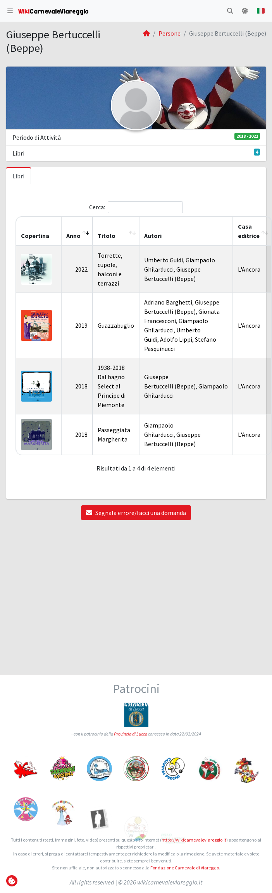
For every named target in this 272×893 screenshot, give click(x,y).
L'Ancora (249, 269)
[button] (10, 11)
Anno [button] (73, 236)
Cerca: (97, 207)
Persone (169, 33)
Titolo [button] (106, 236)
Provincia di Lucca (130, 735)
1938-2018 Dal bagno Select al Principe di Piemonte (112, 386)
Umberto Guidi (163, 260)
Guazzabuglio (116, 325)
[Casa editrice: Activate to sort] (252, 231)
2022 (81, 269)
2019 (81, 325)
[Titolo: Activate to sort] (116, 231)
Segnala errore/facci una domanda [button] (136, 513)
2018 (81, 386)
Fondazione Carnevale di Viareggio (184, 868)
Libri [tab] (18, 176)
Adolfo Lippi (176, 339)
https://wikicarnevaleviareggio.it (194, 840)
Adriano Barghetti (168, 302)
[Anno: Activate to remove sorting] (77, 231)
